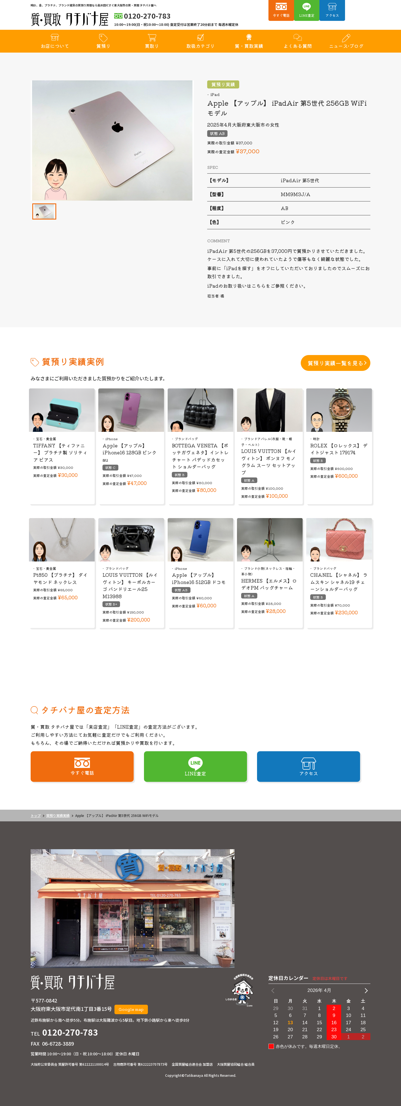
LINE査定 (306, 15)
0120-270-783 (70, 1032)
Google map (131, 1009)
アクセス (332, 15)
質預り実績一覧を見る (335, 363)
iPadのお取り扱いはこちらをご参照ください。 (257, 285)
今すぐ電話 (281, 15)
